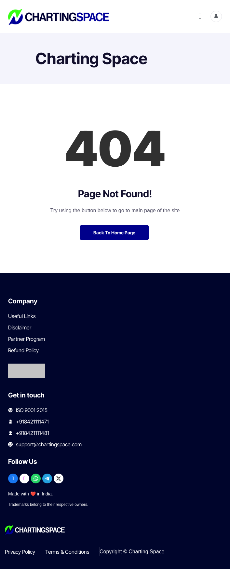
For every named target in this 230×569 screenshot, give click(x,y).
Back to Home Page (114, 232)
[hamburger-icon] (200, 16)
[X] (58, 478)
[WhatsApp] (36, 478)
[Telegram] (47, 478)
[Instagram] (24, 478)
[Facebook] (13, 478)
